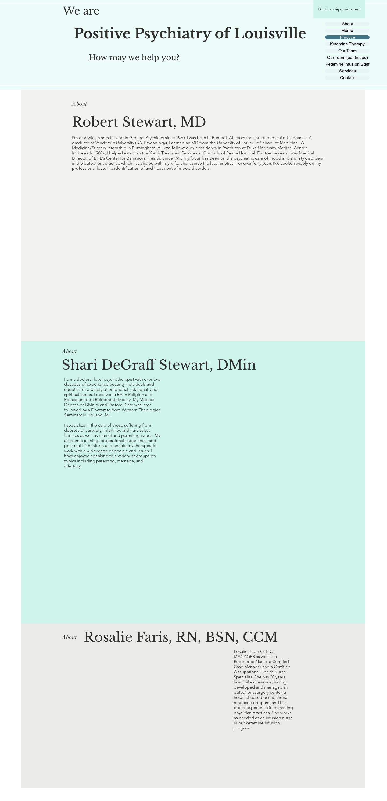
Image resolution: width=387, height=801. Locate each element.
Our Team (347, 51)
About (347, 24)
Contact (347, 78)
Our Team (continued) (347, 57)
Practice (347, 37)
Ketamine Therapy (347, 44)
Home (347, 31)
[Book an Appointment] (339, 9)
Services (347, 71)
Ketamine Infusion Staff (347, 64)
